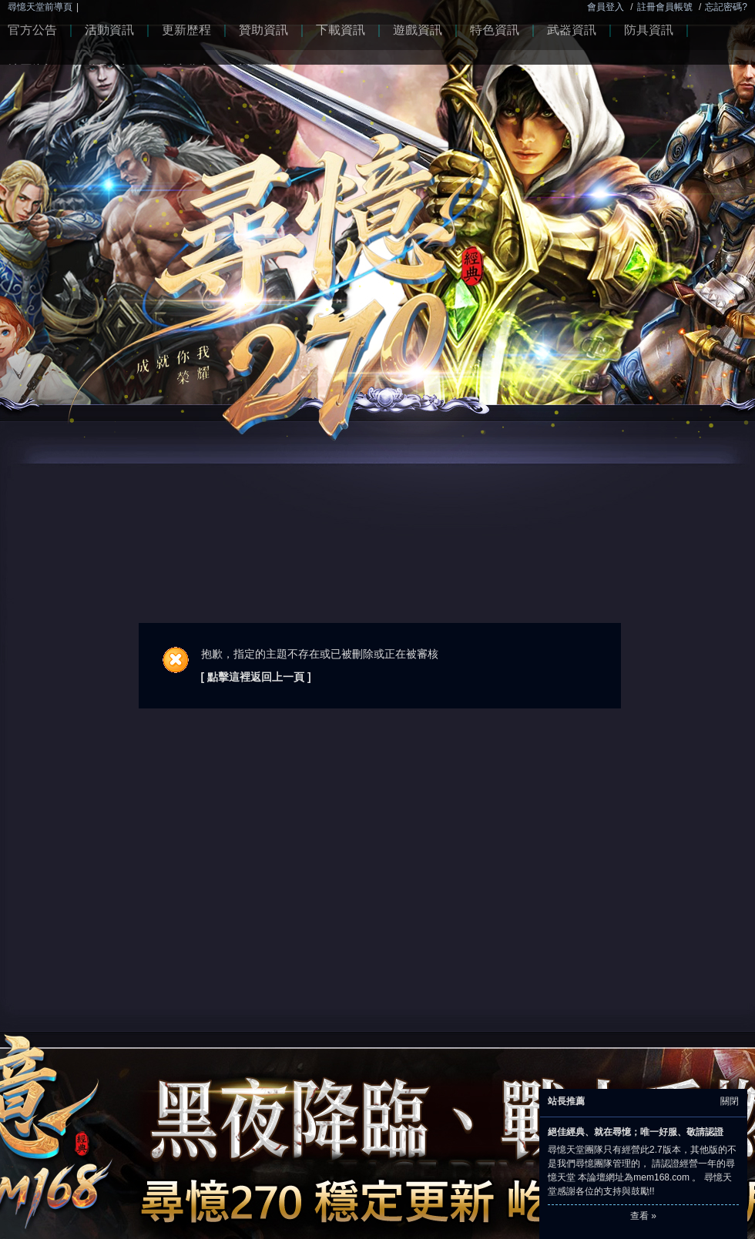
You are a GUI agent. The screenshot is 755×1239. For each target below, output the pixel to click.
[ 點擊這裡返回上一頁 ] (256, 677)
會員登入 (605, 7)
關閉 (729, 1101)
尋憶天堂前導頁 (40, 7)
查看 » (643, 1216)
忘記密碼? (726, 7)
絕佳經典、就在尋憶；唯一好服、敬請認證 (635, 1132)
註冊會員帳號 (665, 7)
